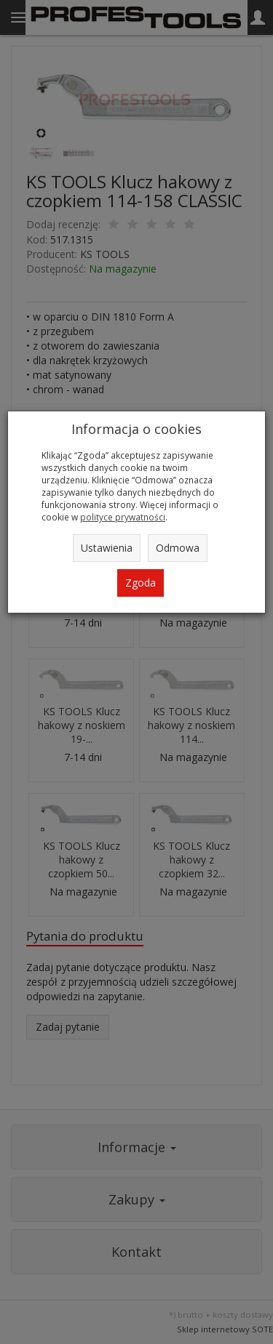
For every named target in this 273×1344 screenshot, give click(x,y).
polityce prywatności (122, 517)
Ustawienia (106, 548)
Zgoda (140, 582)
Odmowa (177, 548)
